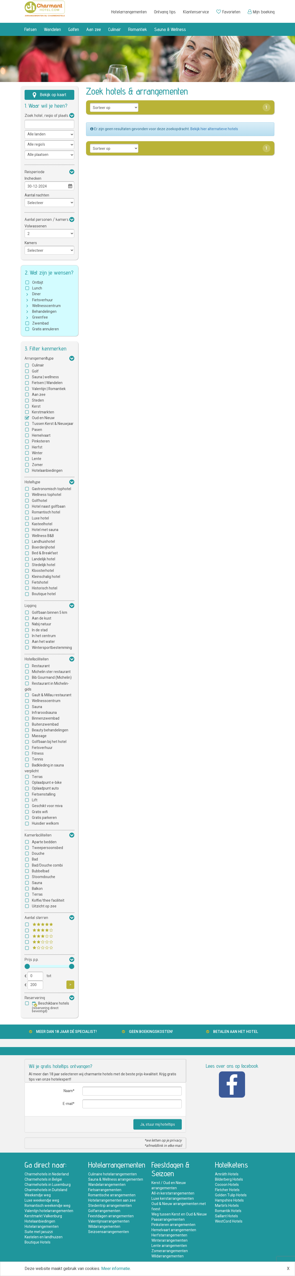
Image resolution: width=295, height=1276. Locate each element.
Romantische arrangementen (111, 1195)
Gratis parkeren (44, 817)
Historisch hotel (44, 588)
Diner (36, 294)
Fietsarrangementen (104, 1190)
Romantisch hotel (46, 512)
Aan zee (93, 29)
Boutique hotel (44, 594)
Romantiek (137, 29)
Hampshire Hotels (229, 1200)
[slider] (27, 966)
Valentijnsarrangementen (108, 1221)
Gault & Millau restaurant (51, 695)
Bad (35, 859)
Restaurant (41, 666)
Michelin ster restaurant (51, 672)
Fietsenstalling (43, 794)
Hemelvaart (41, 435)
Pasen (37, 429)
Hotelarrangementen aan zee (112, 1200)
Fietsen (30, 29)
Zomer (37, 465)
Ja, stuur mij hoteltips (157, 1124)
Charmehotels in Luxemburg (48, 1184)
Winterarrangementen (169, 1240)
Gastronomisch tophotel (51, 489)
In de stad (40, 630)
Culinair (114, 29)
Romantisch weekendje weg (47, 1205)
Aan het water (43, 641)
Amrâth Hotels (227, 1174)
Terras (37, 777)
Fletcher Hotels (227, 1190)
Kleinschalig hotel (46, 576)
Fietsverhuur (42, 300)
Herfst (37, 447)
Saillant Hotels (226, 1216)
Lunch (37, 288)
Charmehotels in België (43, 1179)
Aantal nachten (37, 195)
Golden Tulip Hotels (231, 1195)
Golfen (73, 29)
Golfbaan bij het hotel (49, 741)
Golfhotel (39, 500)
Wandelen (52, 29)
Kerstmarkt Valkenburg (43, 1216)
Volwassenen (36, 226)
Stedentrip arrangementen (110, 1205)
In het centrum (44, 636)
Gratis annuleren (45, 329)
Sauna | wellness (45, 377)
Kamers (31, 243)
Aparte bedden (44, 842)
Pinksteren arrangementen (173, 1225)
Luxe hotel (40, 518)
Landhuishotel (43, 541)
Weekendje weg (38, 1195)
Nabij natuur (41, 624)
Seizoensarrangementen (108, 1232)
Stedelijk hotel (43, 565)
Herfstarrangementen (169, 1235)
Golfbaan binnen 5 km (49, 612)
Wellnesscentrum (46, 306)
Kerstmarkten (43, 412)
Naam (68, 1091)
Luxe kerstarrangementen (172, 1198)
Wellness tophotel (46, 494)
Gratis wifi (40, 812)
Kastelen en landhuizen (44, 1237)
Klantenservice (196, 11)
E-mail (68, 1104)
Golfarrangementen (104, 1211)
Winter (37, 453)
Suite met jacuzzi (39, 1232)
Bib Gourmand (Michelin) (52, 677)
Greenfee (40, 317)
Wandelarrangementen (107, 1184)
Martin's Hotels (227, 1205)
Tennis (37, 759)
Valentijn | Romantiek (49, 389)
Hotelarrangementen (129, 11)
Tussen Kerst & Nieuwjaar (52, 423)
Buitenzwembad (45, 724)
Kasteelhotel (42, 524)
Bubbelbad (40, 871)
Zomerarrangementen (169, 1251)
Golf (35, 371)
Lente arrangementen (169, 1245)
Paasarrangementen (168, 1219)
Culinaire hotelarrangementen (112, 1174)
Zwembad (40, 323)
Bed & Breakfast (45, 553)
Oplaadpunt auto (45, 788)
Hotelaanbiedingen (47, 470)
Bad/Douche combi (47, 865)
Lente (36, 459)
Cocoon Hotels (227, 1184)
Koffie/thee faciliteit (48, 900)
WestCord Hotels (228, 1221)
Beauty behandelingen (50, 730)
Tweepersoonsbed (47, 848)
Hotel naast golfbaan (48, 506)
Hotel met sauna (45, 530)
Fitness (38, 753)
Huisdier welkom (45, 823)
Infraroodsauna (44, 712)
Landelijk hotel (43, 559)
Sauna (37, 707)
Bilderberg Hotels (229, 1179)
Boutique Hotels (37, 1242)
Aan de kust (41, 618)
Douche (38, 853)
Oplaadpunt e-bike (47, 782)
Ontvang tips (165, 11)
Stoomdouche (43, 877)
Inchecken (33, 178)
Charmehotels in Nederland (47, 1174)
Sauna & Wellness (170, 29)
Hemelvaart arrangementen (173, 1230)
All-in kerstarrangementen (172, 1193)
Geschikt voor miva (47, 806)
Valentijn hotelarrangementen (49, 1211)
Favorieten (228, 11)
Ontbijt (37, 282)
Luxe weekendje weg (42, 1200)
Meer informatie (115, 1269)
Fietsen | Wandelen (47, 383)
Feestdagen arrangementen (111, 1216)
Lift (34, 800)
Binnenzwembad (45, 718)
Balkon (37, 888)
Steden (38, 400)
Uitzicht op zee (44, 906)
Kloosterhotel (43, 570)
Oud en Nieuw (43, 418)
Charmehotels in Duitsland (46, 1190)
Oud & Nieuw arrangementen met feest (178, 1206)
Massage (39, 736)
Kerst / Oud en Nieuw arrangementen (168, 1185)
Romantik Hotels (228, 1211)
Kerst (36, 406)
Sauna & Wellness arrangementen (115, 1179)
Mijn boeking (261, 11)
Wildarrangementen (104, 1226)
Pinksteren (41, 441)
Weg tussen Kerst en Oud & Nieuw (179, 1214)
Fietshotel (40, 582)
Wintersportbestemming (52, 647)
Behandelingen (44, 311)
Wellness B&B (43, 536)
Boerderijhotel (43, 547)
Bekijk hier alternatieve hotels (214, 129)
